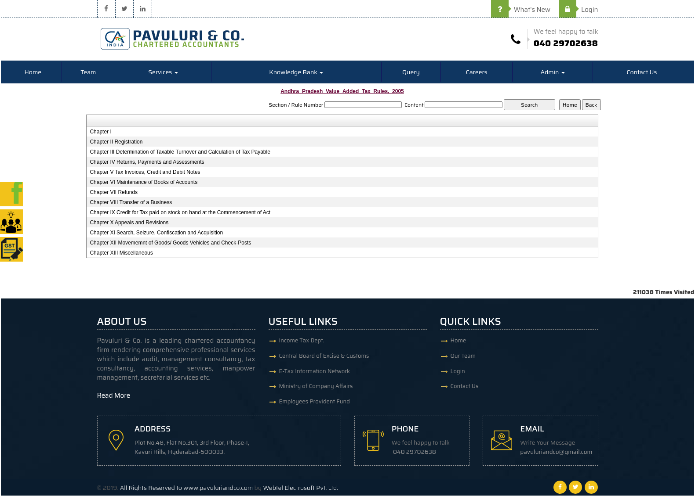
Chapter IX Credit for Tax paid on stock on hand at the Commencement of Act (180, 213)
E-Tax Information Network (314, 371)
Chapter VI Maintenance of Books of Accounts (143, 183)
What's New (520, 9)
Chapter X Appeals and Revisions (129, 223)
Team (88, 72)
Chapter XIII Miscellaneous (121, 253)
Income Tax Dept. (301, 340)
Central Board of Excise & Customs (324, 356)
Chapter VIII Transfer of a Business (131, 203)
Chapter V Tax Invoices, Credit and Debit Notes (145, 172)
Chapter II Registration (116, 142)
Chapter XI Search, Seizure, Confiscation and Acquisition (156, 233)
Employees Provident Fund (314, 402)
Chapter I (100, 132)
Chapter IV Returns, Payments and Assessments (147, 162)
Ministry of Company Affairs (316, 387)
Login (578, 9)
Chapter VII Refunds (114, 193)
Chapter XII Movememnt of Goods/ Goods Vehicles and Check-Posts (170, 243)
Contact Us (641, 72)
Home (33, 72)
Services (163, 72)
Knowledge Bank (296, 72)
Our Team (463, 356)
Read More (114, 396)
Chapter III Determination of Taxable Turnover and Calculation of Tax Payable (180, 152)
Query (411, 72)
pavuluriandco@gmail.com (556, 452)
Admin (552, 72)
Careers (477, 72)
